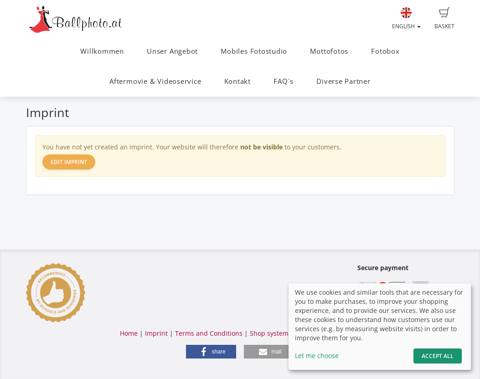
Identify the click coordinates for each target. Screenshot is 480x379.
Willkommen (102, 51)
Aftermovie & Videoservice (155, 81)
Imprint (156, 333)
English (406, 18)
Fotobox (385, 51)
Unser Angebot (172, 51)
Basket (444, 18)
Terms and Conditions (209, 333)
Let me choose (317, 355)
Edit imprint (69, 162)
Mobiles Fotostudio (254, 51)
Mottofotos (329, 51)
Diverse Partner (343, 81)
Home (129, 333)
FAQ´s (284, 81)
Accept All (438, 356)
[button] (211, 352)
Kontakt (237, 81)
